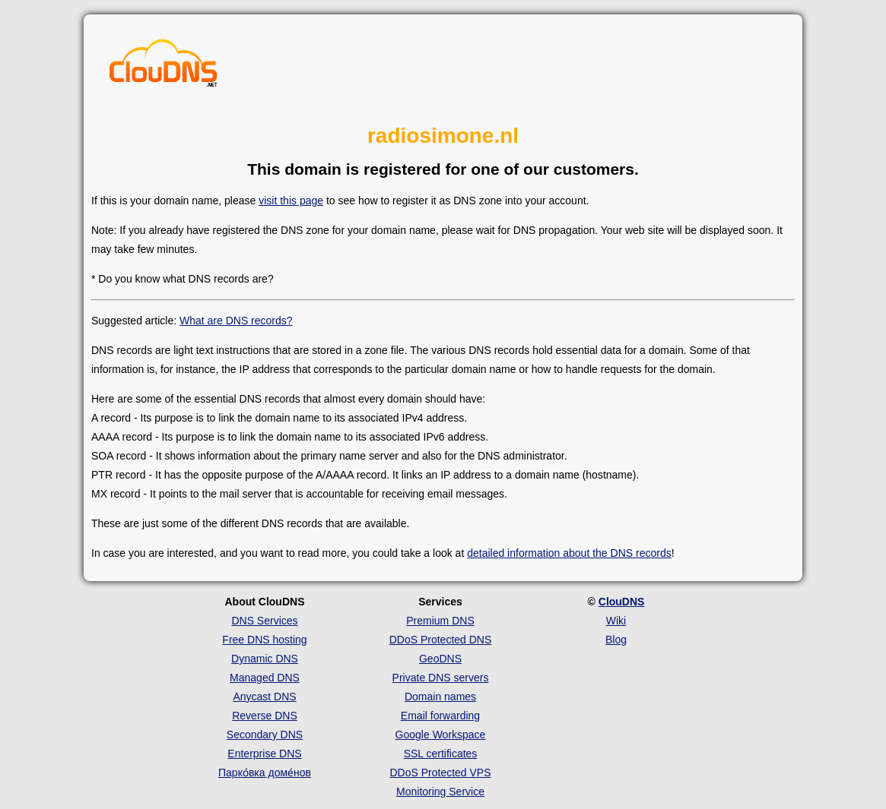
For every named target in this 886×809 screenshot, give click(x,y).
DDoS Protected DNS (440, 640)
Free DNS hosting (264, 640)
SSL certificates (441, 753)
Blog (616, 640)
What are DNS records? (236, 320)
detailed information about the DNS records (569, 553)
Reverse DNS (264, 715)
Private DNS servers (440, 678)
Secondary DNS (265, 734)
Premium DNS (440, 621)
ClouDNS (622, 602)
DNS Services (264, 621)
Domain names (440, 696)
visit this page (291, 200)
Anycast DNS (264, 696)
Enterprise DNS (264, 753)
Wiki (616, 621)
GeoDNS (440, 659)
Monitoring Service (440, 791)
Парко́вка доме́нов (264, 772)
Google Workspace (440, 734)
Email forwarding (440, 715)
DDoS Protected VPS (440, 772)
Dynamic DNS (264, 659)
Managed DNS (265, 678)
